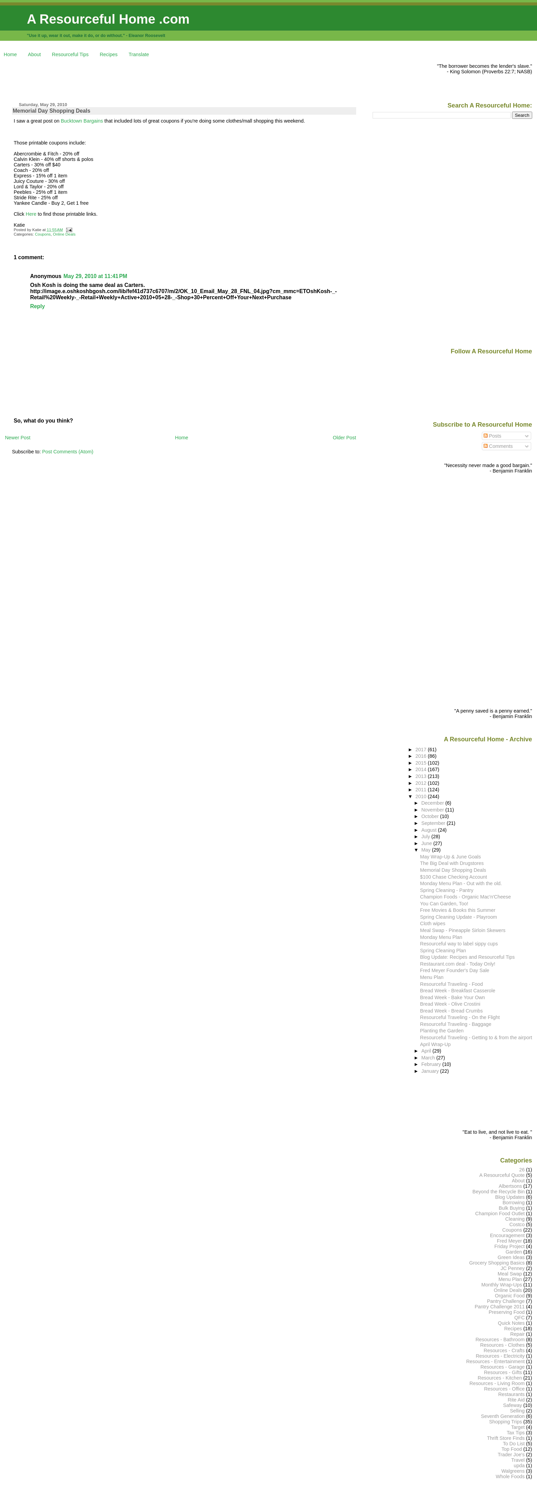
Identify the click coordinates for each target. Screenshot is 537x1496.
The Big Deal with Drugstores (452, 863)
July (426, 836)
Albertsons (510, 1186)
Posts (492, 436)
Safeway (512, 1405)
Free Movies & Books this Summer (458, 910)
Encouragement (507, 1235)
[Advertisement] (129, 78)
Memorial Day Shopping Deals (51, 111)
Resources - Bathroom (500, 1339)
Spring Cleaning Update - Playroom (458, 917)
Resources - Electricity (500, 1356)
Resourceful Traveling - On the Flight (460, 1017)
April (427, 1051)
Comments (498, 446)
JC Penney (513, 1268)
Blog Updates (510, 1197)
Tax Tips (516, 1432)
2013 (421, 776)
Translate (139, 54)
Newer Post (17, 437)
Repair (517, 1334)
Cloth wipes (433, 923)
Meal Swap (510, 1274)
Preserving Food (507, 1312)
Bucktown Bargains (82, 121)
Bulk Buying (512, 1208)
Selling (517, 1410)
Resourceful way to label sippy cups (459, 943)
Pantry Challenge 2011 (500, 1306)
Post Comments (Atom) (67, 451)
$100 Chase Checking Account (453, 877)
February (431, 1064)
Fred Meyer (509, 1241)
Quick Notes (511, 1323)
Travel (518, 1460)
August (429, 830)
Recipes (108, 54)
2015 (421, 763)
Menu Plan (432, 977)
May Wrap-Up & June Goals (450, 856)
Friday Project (509, 1246)
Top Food (511, 1449)
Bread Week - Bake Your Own (452, 997)
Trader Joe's (511, 1454)
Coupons (43, 234)
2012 (421, 783)
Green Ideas (511, 1257)
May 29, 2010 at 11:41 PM (95, 276)
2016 (421, 756)
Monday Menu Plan (441, 937)
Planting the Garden (442, 1030)
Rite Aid (516, 1400)
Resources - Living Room (497, 1383)
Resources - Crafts (504, 1350)
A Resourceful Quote (502, 1175)
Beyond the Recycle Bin (499, 1191)
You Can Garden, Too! (444, 903)
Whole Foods (510, 1476)
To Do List (514, 1443)
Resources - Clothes (502, 1345)
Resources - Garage (502, 1367)
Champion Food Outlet (500, 1213)
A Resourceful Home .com (108, 19)
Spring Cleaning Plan (443, 950)
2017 (421, 749)
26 (522, 1169)
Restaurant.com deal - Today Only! (458, 964)
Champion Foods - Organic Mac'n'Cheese (465, 897)
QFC (519, 1317)
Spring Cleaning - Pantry (447, 890)
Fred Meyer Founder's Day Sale (454, 970)
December (433, 803)
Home (10, 54)
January (430, 1071)
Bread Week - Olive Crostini (450, 1004)
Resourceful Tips (70, 54)
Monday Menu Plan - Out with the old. (461, 883)
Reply (37, 306)
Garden (513, 1252)
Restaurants (511, 1394)
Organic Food (510, 1295)
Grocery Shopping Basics (497, 1263)
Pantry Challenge (506, 1301)
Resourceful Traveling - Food (451, 984)
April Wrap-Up (435, 1044)
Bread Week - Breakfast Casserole (458, 990)
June (427, 843)
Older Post (344, 437)
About (34, 54)
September (434, 823)
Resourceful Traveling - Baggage (455, 1024)
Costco (517, 1224)
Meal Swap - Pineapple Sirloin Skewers (462, 930)
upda (519, 1465)
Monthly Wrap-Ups (501, 1284)
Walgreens (513, 1471)
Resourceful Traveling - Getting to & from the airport (476, 1037)
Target (518, 1427)
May (426, 850)
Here (31, 214)
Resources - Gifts (503, 1372)
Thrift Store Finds (506, 1438)
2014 (421, 769)
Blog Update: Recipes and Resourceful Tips (467, 957)
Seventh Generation (503, 1416)
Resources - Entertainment (495, 1361)
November (433, 810)
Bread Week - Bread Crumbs (451, 1011)
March (428, 1057)
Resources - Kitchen (500, 1378)
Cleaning (515, 1219)
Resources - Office (504, 1389)
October (430, 816)
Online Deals (64, 234)
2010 (421, 796)
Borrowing (513, 1202)
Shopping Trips (505, 1421)
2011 (421, 789)
